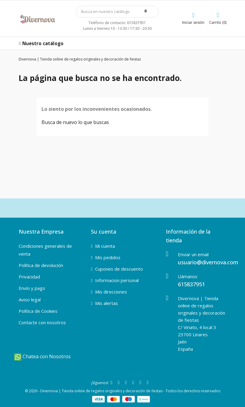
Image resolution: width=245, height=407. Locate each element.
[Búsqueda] (117, 11)
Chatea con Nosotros (42, 356)
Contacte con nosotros (42, 322)
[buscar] (148, 11)
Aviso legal (30, 300)
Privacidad (29, 277)
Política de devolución (41, 265)
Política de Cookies (38, 311)
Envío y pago (32, 288)
